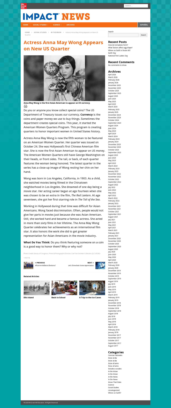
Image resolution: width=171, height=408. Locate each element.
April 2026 (112, 74)
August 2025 (113, 96)
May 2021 (112, 225)
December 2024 (114, 115)
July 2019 (111, 284)
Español (144, 25)
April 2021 (112, 227)
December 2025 (114, 85)
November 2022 (114, 177)
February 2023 (113, 168)
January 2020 (113, 268)
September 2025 (114, 93)
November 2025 (114, 88)
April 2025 (112, 104)
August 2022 (113, 185)
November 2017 (114, 338)
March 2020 (112, 262)
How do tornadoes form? (118, 45)
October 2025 (113, 90)
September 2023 (114, 152)
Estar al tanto (113, 363)
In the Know (113, 371)
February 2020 (113, 265)
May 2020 (112, 257)
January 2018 (113, 332)
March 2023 (112, 166)
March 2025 (112, 107)
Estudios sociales (115, 369)
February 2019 (113, 297)
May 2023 (112, 160)
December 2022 (114, 174)
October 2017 (113, 340)
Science (56, 25)
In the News (113, 377)
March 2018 (112, 327)
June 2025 (112, 99)
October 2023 (113, 150)
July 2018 (111, 316)
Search (110, 31)
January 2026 (113, 82)
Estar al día (112, 358)
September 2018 (114, 311)
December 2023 (114, 144)
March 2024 (112, 136)
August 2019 (113, 281)
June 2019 (112, 287)
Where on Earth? (114, 393)
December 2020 (114, 238)
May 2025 (112, 101)
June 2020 (112, 254)
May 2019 (112, 289)
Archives (71, 25)
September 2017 (114, 343)
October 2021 (113, 211)
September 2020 (114, 246)
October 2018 (113, 308)
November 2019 (114, 273)
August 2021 (113, 217)
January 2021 (113, 236)
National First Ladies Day (118, 56)
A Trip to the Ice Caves (90, 297)
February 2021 (113, 233)
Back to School (58, 297)
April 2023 (112, 163)
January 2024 (113, 141)
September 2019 (114, 278)
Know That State (114, 382)
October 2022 (113, 179)
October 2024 (113, 120)
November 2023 (114, 147)
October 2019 (113, 276)
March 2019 (112, 295)
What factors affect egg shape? (120, 47)
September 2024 (114, 123)
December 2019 (114, 270)
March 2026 (112, 77)
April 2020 (112, 260)
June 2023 (112, 158)
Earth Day (112, 53)
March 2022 (112, 198)
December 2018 (114, 303)
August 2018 (113, 313)
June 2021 (112, 222)
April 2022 (112, 195)
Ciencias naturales (115, 355)
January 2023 (113, 171)
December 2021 (114, 206)
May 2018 (112, 322)
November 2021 (114, 209)
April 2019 (112, 292)
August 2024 (113, 125)
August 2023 (113, 155)
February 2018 (113, 330)
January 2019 (113, 300)
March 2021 (112, 230)
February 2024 (113, 139)
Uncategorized (113, 390)
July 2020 (111, 252)
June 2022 (112, 190)
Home (25, 25)
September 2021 (114, 214)
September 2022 (114, 182)
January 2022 (113, 203)
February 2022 (113, 201)
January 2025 (113, 112)
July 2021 (111, 219)
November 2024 (114, 117)
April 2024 (112, 133)
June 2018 (112, 319)
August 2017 (113, 346)
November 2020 (114, 241)
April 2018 (112, 324)
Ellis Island (29, 297)
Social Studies (39, 25)
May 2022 (112, 193)
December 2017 (114, 335)
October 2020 (113, 244)
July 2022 (111, 187)
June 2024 (112, 128)
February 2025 (113, 109)
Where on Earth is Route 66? (119, 50)
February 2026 (113, 80)
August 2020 (113, 249)
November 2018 (114, 305)
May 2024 (112, 131)
